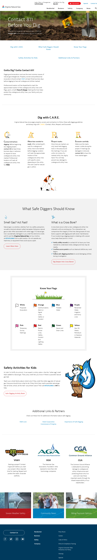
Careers (61, 536)
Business (37, 536)
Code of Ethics (63, 540)
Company (37, 544)
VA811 (23, 79)
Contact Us (14, 533)
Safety (36, 540)
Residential (37, 532)
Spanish (61, 557)
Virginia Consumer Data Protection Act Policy (66, 549)
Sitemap (61, 554)
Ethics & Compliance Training (67, 544)
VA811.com (23, 422)
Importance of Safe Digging (74, 422)
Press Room (62, 532)
